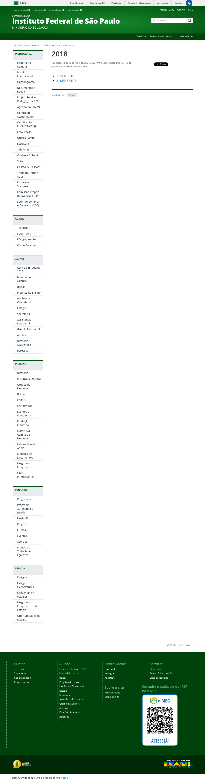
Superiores (24, 233)
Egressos (22, 350)
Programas (24, 499)
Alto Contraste (185, 9)
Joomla (64, 777)
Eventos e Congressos (24, 413)
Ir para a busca (56, 10)
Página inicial (20, 45)
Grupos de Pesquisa (23, 386)
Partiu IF (22, 518)
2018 (59, 53)
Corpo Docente (26, 245)
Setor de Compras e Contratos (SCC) (28, 203)
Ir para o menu (39, 10)
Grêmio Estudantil (28, 329)
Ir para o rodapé (74, 10)
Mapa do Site (112, 697)
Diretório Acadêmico (24, 342)
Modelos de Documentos (25, 455)
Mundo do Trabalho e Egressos (24, 551)
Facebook (110, 669)
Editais (21, 400)
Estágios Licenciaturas (25, 585)
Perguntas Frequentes (24, 465)
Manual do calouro (24, 279)
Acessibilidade (167, 9)
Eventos (22, 536)
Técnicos (22, 227)
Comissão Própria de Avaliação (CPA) (28, 193)
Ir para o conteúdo (21, 10)
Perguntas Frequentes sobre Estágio (28, 606)
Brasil (24, 3)
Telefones (23, 149)
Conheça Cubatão (28, 155)
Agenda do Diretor (28, 107)
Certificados (24, 406)
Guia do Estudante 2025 (72, 669)
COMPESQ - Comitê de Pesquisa (24, 434)
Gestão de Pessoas (29, 167)
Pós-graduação (26, 239)
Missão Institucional (25, 74)
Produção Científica (23, 423)
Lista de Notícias (184, 36)
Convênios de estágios (25, 594)
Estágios (22, 577)
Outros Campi (26, 138)
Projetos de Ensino (29, 292)
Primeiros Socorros (23, 184)
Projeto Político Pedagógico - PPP (27, 99)
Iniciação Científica (29, 378)
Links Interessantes (25, 474)
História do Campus (24, 64)
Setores (22, 161)
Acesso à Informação (161, 36)
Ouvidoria (141, 36)
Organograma (26, 82)
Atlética (22, 335)
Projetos (22, 524)
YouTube (110, 677)
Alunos (63, 45)
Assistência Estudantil (24, 321)
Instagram (110, 673)
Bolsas (21, 287)
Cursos (21, 530)
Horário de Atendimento (25, 114)
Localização (24, 132)
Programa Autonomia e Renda (25, 508)
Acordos (22, 541)
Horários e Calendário (43, 45)
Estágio (21, 308)
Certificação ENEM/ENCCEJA (27, 124)
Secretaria (23, 314)
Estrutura (23, 143)
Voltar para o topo (180, 645)
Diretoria (22, 373)
